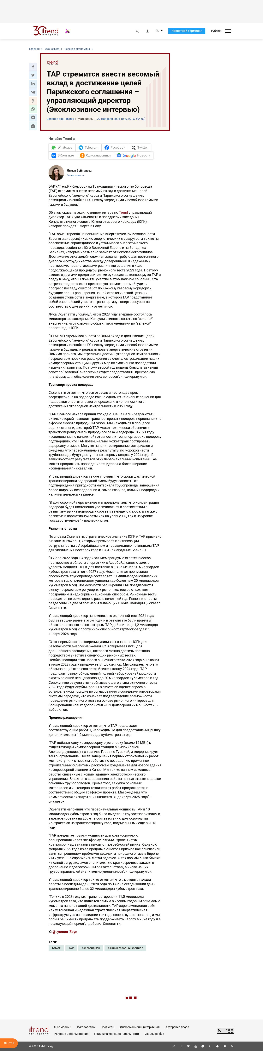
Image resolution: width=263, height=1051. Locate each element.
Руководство (86, 1027)
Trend (123, 212)
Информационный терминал (140, 1027)
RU (157, 30)
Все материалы (75, 175)
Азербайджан (90, 948)
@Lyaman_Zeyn (64, 932)
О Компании (62, 1027)
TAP (71, 948)
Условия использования (71, 1034)
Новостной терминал (186, 31)
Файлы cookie (154, 1034)
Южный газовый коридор (125, 948)
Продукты (107, 1027)
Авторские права (177, 1027)
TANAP (56, 948)
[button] (33, 66)
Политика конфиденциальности (116, 1034)
